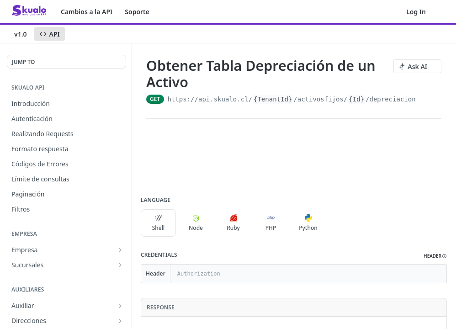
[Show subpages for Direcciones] (120, 320)
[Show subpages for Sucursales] (120, 265)
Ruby (233, 223)
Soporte (137, 11)
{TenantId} (273, 99)
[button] (435, 256)
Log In (416, 11)
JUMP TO (23, 62)
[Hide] (439, 273)
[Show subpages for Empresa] (120, 250)
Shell (158, 223)
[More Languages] (335, 223)
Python (308, 223)
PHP (270, 223)
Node (196, 223)
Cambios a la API (86, 11)
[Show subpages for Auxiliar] (120, 305)
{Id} (356, 99)
